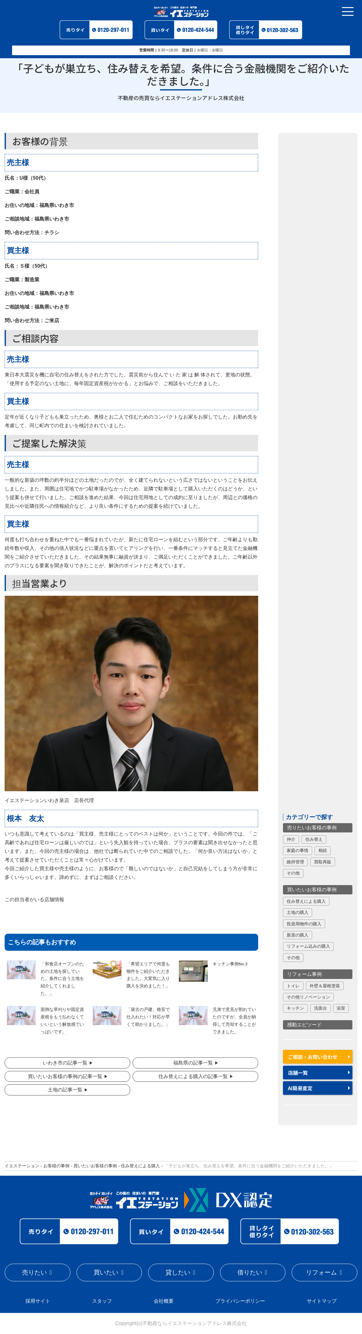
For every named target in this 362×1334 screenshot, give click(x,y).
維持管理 (295, 861)
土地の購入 (297, 912)
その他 (293, 873)
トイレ (293, 985)
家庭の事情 (297, 850)
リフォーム (321, 1272)
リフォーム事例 (304, 974)
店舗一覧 (298, 1072)
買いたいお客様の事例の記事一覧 (65, 1076)
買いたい (106, 1272)
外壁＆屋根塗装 (325, 985)
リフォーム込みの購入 (308, 946)
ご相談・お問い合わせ (313, 1056)
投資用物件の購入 (304, 923)
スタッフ (102, 1301)
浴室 (341, 1008)
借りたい (249, 1272)
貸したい (178, 1272)
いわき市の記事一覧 (65, 1063)
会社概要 (164, 1301)
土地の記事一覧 (65, 1090)
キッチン (295, 1008)
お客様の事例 (56, 1165)
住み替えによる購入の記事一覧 (193, 1076)
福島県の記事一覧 (193, 1063)
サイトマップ (322, 1301)
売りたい (34, 1272)
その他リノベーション (308, 996)
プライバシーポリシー (240, 1301)
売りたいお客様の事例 (312, 828)
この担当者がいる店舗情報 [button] (34, 899)
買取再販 (322, 861)
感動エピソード (304, 1025)
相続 (322, 850)
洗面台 (320, 1008)
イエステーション (22, 1165)
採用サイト (37, 1301)
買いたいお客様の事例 (312, 890)
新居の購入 (297, 934)
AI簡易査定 (300, 1088)
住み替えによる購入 (306, 901)
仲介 (291, 839)
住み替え (314, 839)
